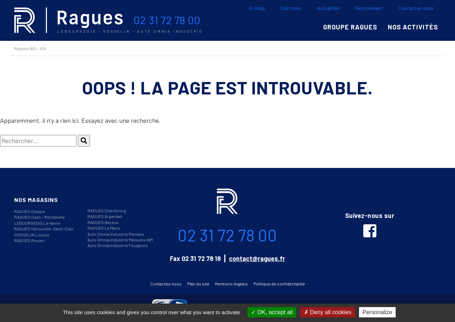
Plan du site (198, 283)
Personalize (377, 312)
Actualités (328, 8)
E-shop (257, 8)
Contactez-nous (416, 8)
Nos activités (413, 27)
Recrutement (369, 8)
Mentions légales (231, 283)
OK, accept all (272, 312)
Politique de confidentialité (279, 283)
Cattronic (290, 8)
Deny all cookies (328, 312)
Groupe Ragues (350, 27)
